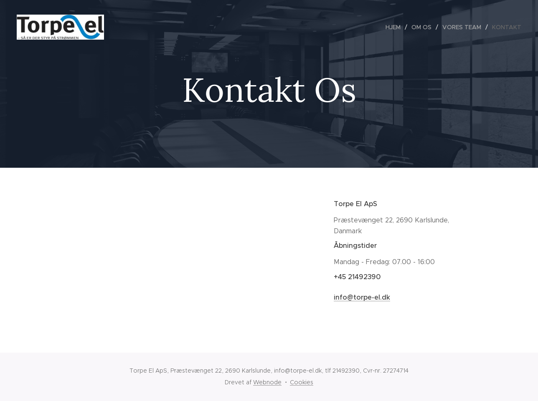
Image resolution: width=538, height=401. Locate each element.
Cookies (301, 382)
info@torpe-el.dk (362, 297)
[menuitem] (395, 27)
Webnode (267, 382)
